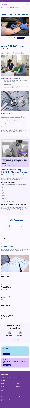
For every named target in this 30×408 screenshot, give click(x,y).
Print (2, 289)
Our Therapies (6, 7)
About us (2, 386)
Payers (17, 399)
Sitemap (17, 406)
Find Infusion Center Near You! (8, 165)
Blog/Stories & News (4, 391)
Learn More (8, 240)
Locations (2, 390)
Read (2, 299)
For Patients (18, 386)
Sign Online (6, 289)
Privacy (13, 406)
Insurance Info (18, 396)
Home (2, 7)
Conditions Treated (4, 387)
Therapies (3, 389)
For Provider (18, 385)
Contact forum (3, 396)
